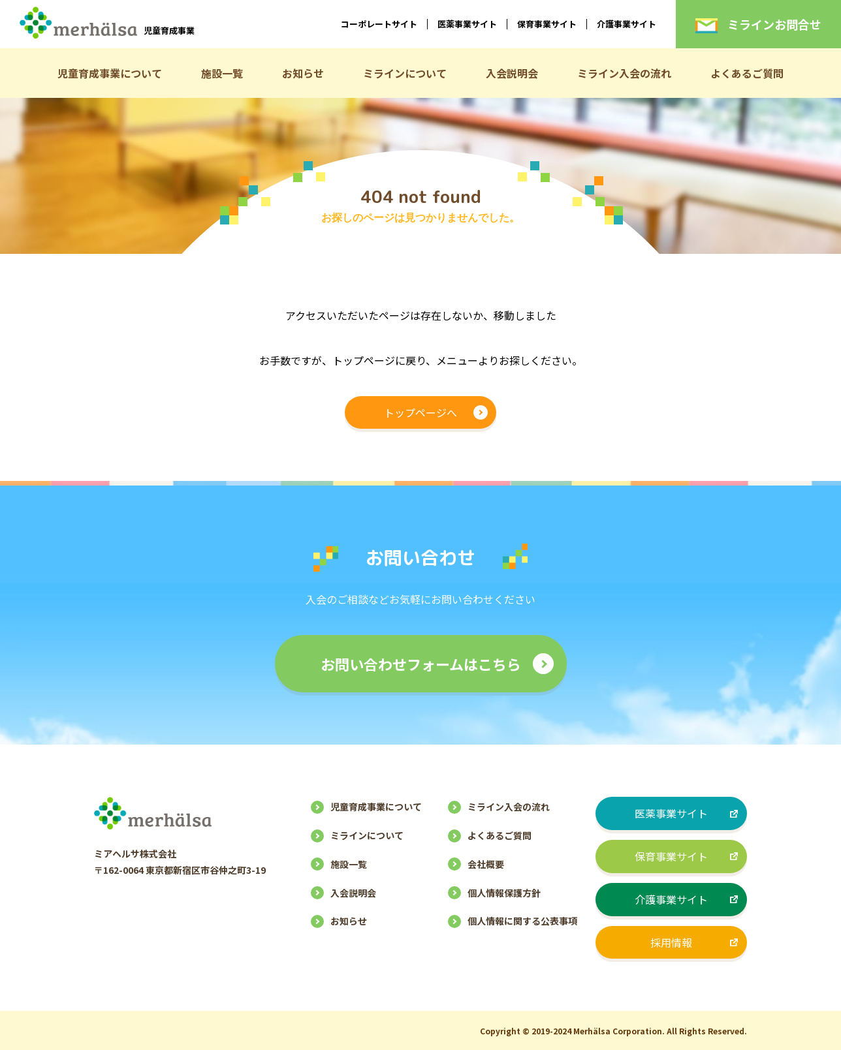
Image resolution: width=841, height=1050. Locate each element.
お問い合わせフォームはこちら (421, 663)
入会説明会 (512, 73)
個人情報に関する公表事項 (522, 920)
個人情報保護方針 (504, 892)
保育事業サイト (547, 24)
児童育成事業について (109, 73)
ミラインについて (405, 73)
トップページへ (420, 412)
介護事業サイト (626, 24)
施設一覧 (222, 73)
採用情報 (671, 942)
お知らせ (303, 73)
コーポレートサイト (379, 24)
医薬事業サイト (467, 24)
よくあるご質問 (747, 73)
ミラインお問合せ (758, 24)
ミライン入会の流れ (624, 73)
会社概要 (486, 864)
